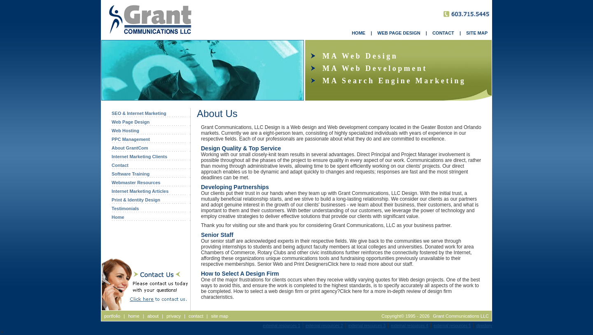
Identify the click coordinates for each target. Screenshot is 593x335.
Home (118, 217)
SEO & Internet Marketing (139, 113)
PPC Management (131, 139)
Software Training (130, 173)
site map (219, 316)
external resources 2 (324, 325)
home (134, 316)
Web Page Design (130, 121)
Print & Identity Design (136, 199)
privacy (173, 316)
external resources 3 (367, 325)
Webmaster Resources (136, 182)
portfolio (112, 316)
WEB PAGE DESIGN (398, 32)
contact (196, 316)
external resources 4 (409, 325)
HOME (358, 32)
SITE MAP (477, 32)
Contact (120, 165)
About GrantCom (130, 147)
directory (484, 325)
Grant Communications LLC (461, 316)
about (153, 316)
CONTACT (443, 32)
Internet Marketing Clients (139, 156)
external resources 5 (452, 325)
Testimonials (125, 208)
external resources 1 (281, 325)
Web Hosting (125, 130)
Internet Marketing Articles (140, 191)
